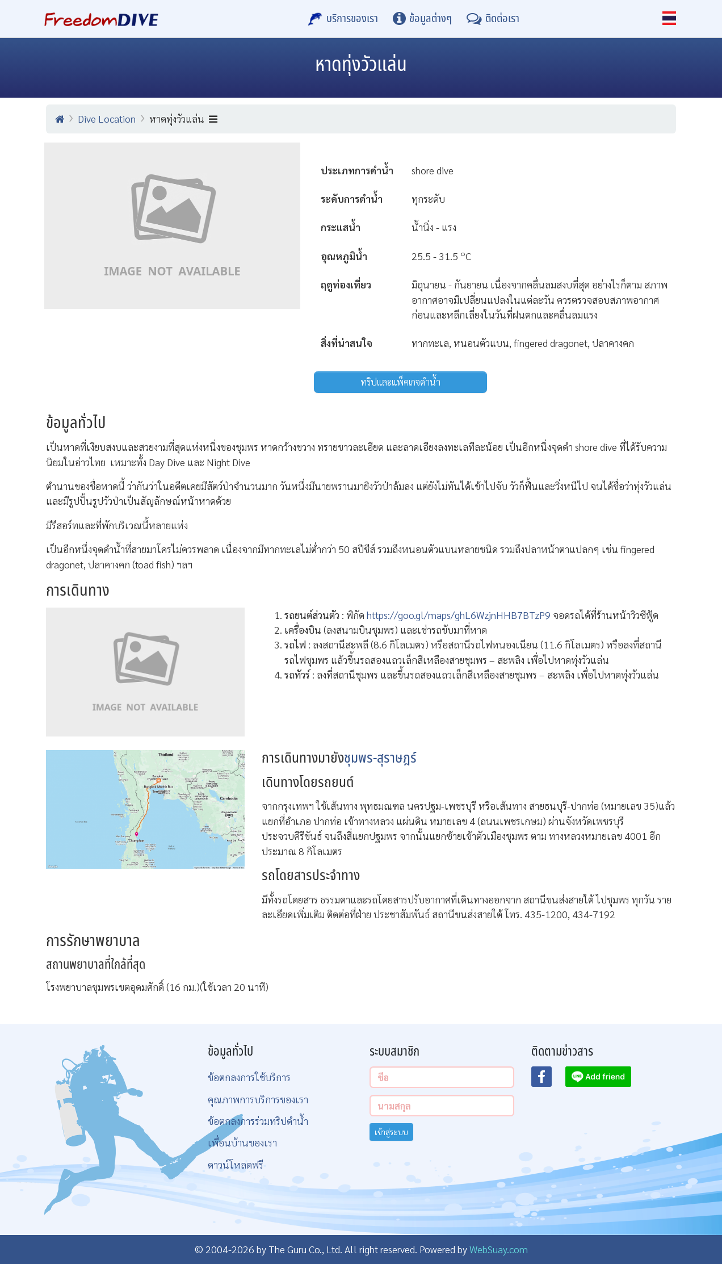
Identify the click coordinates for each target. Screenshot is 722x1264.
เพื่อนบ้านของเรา (242, 1142)
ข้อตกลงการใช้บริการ (249, 1076)
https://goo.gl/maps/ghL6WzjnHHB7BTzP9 (459, 614)
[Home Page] (101, 18)
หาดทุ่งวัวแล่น (183, 118)
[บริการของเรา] (342, 19)
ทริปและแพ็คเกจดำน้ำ (400, 382)
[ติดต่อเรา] (493, 19)
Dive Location (107, 118)
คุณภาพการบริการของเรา (258, 1099)
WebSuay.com (498, 1248)
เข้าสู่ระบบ (391, 1132)
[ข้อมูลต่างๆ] (422, 19)
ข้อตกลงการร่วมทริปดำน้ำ (258, 1120)
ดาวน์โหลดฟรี (235, 1164)
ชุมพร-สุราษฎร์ (380, 758)
